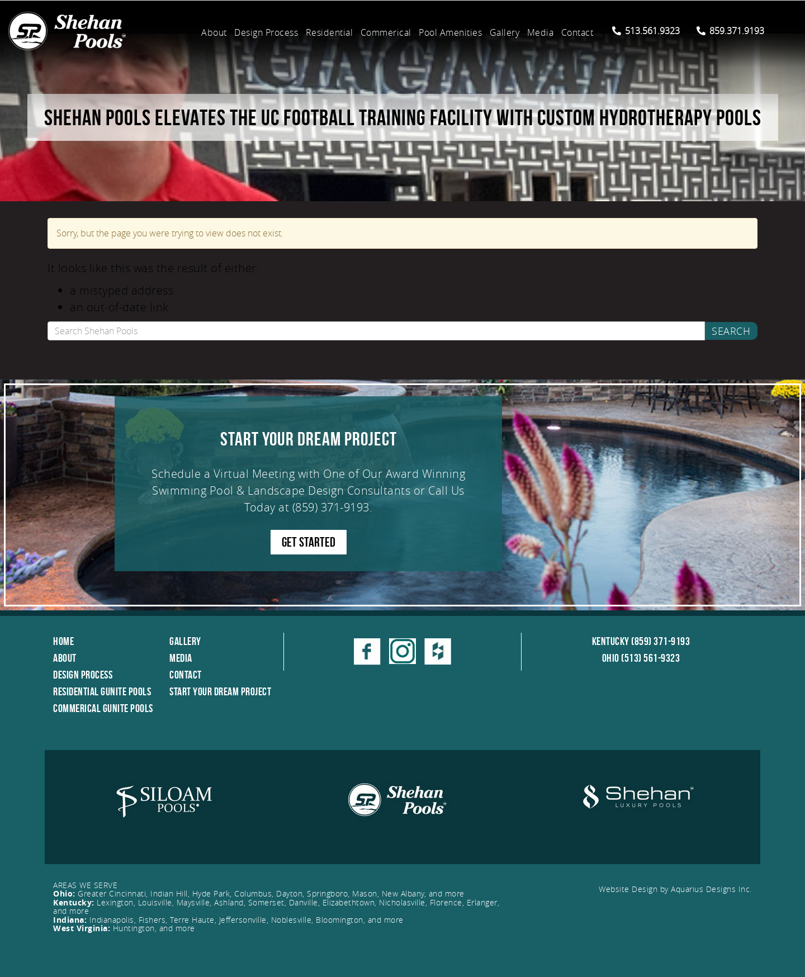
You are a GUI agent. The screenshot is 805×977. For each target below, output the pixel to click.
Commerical (386, 32)
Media (540, 32)
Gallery (505, 32)
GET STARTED (308, 542)
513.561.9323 (646, 31)
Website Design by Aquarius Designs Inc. (675, 889)
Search (731, 331)
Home (63, 641)
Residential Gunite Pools (102, 691)
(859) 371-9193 (331, 507)
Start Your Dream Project (220, 691)
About (214, 32)
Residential (329, 32)
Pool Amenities (450, 32)
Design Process (266, 32)
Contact (577, 32)
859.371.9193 (730, 31)
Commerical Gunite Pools (103, 708)
